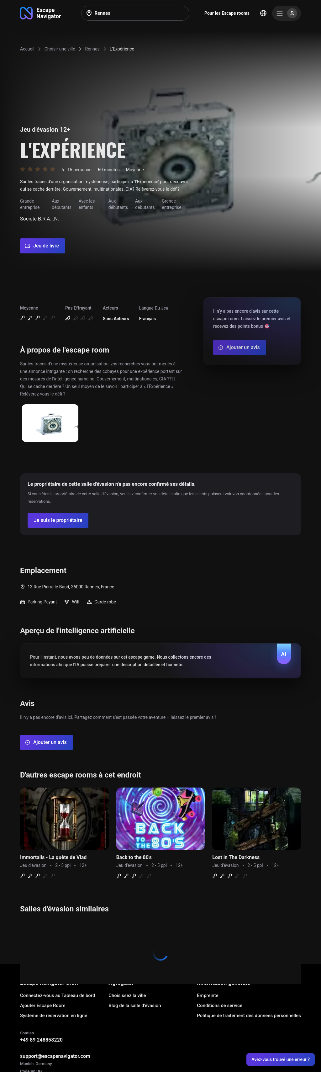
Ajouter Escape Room (42, 1005)
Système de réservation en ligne (53, 1015)
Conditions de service (219, 1005)
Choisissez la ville (127, 995)
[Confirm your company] (58, 520)
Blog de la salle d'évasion (134, 1005)
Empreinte (207, 995)
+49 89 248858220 (41, 1040)
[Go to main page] (40, 13)
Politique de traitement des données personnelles (249, 1015)
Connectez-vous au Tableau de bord (57, 995)
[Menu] (286, 13)
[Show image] (50, 423)
